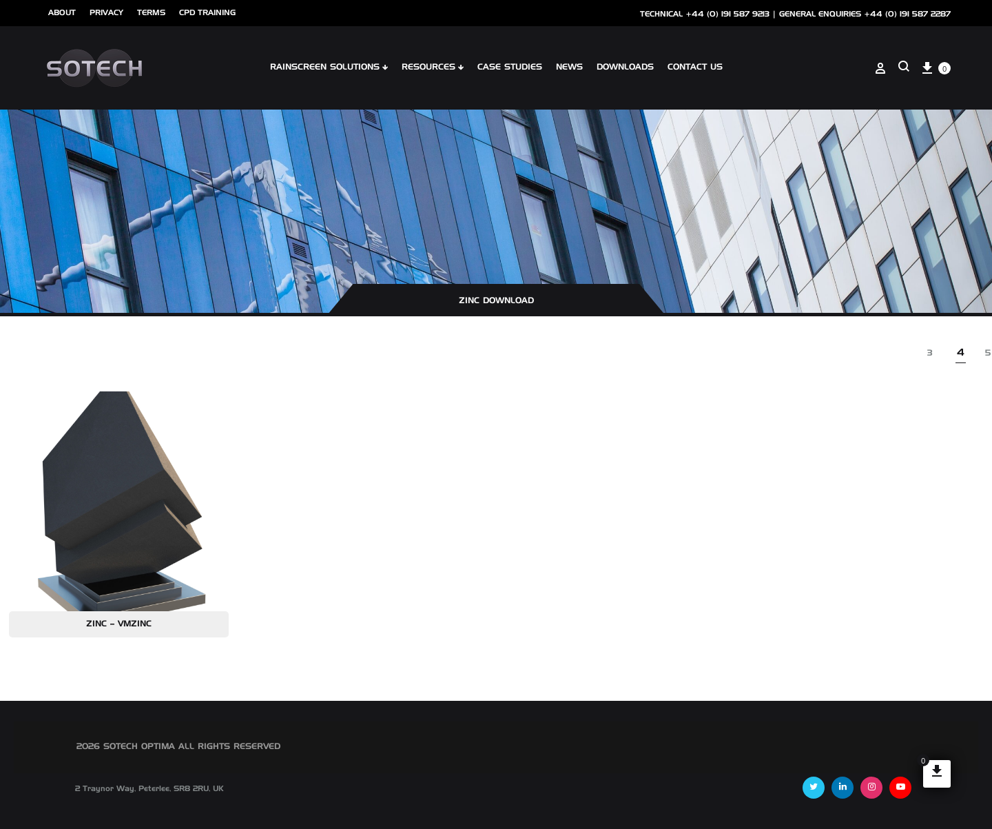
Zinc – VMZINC (119, 624)
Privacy (106, 13)
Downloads (625, 67)
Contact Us (695, 67)
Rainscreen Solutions (329, 67)
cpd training (207, 13)
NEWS (569, 67)
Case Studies (509, 67)
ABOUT (62, 13)
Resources (433, 67)
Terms (151, 13)
